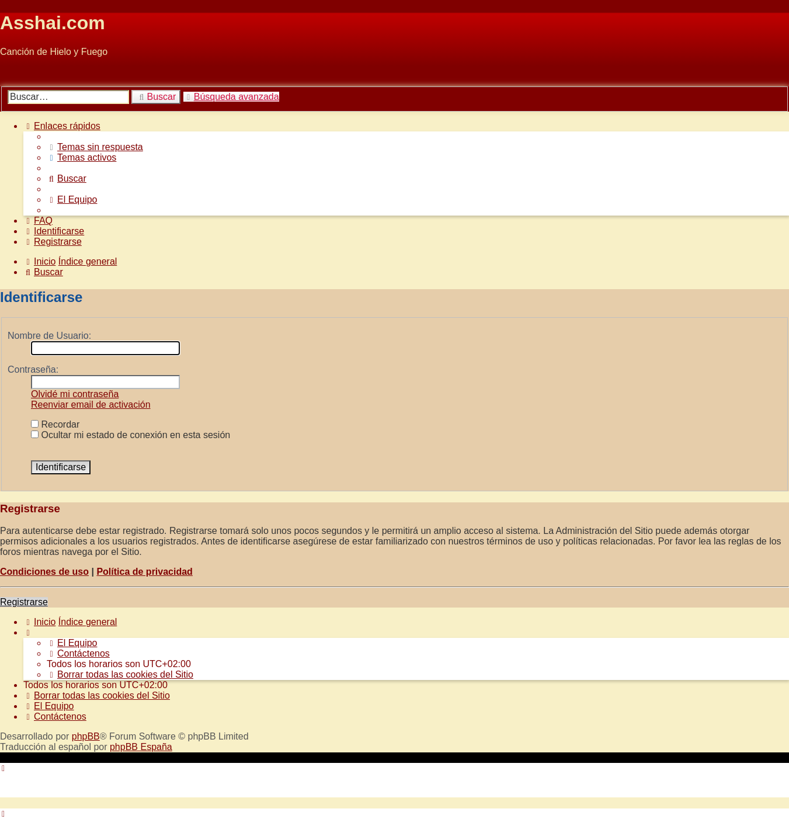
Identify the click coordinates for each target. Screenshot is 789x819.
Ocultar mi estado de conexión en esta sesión (130, 435)
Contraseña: (33, 369)
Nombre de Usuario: (49, 336)
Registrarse (24, 602)
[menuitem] (95, 147)
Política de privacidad (144, 572)
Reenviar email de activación (91, 405)
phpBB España (141, 747)
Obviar (13, 72)
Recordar (55, 424)
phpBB (86, 736)
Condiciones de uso (44, 572)
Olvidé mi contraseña (75, 394)
